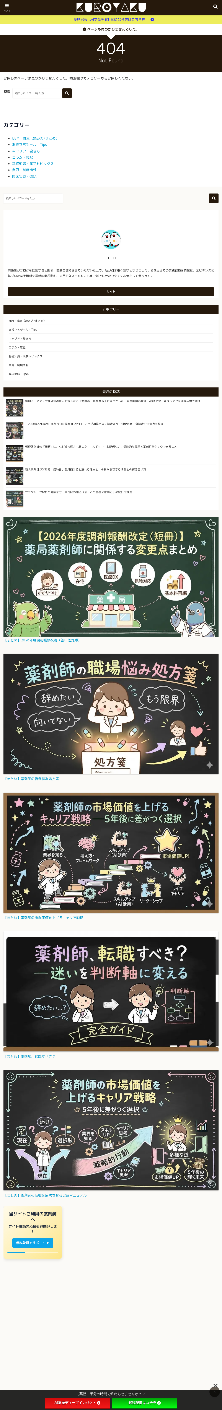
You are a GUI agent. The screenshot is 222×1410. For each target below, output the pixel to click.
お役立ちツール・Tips (29, 144)
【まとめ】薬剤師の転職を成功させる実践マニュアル (45, 1195)
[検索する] (67, 93)
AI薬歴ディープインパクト (77, 1403)
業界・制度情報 (24, 170)
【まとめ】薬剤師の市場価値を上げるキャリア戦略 (43, 917)
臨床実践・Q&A (24, 176)
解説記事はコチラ (145, 1403)
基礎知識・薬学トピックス (33, 163)
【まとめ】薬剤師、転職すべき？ (29, 1056)
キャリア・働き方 (26, 151)
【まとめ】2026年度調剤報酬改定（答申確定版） (42, 640)
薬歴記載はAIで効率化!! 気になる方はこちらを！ (111, 19)
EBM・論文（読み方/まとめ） (35, 138)
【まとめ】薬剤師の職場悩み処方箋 (31, 778)
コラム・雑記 (22, 157)
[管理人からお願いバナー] (32, 1232)
